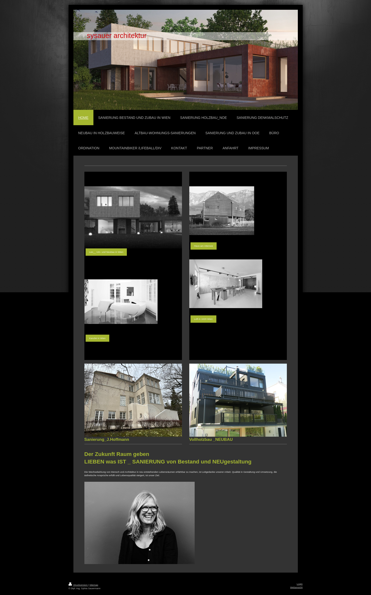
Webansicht (296, 587)
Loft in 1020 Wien (203, 319)
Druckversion (78, 585)
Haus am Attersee (203, 246)
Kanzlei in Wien (97, 338)
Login (300, 584)
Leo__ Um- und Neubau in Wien (106, 252)
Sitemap (93, 585)
